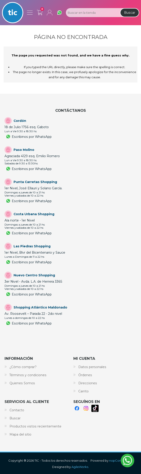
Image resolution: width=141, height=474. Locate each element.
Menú (29, 12)
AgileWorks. (80, 467)
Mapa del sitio (20, 434)
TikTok (95, 408)
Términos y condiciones (27, 375)
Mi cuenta (49, 12)
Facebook (77, 408)
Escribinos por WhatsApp (32, 137)
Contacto (16, 410)
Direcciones (87, 383)
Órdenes (85, 375)
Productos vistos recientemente (35, 426)
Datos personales (92, 367)
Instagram (86, 408)
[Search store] (92, 12)
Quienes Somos (22, 383)
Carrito (39, 11)
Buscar (129, 12)
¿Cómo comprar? (23, 367)
